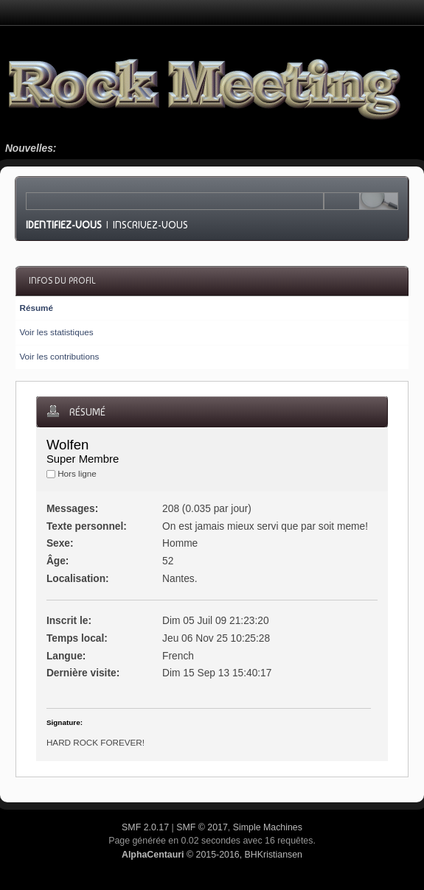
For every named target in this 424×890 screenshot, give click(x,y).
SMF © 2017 (202, 827)
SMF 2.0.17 (145, 827)
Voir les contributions (59, 356)
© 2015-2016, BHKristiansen (212, 854)
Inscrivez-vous (150, 225)
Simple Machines (267, 827)
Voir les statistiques (56, 332)
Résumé (35, 307)
